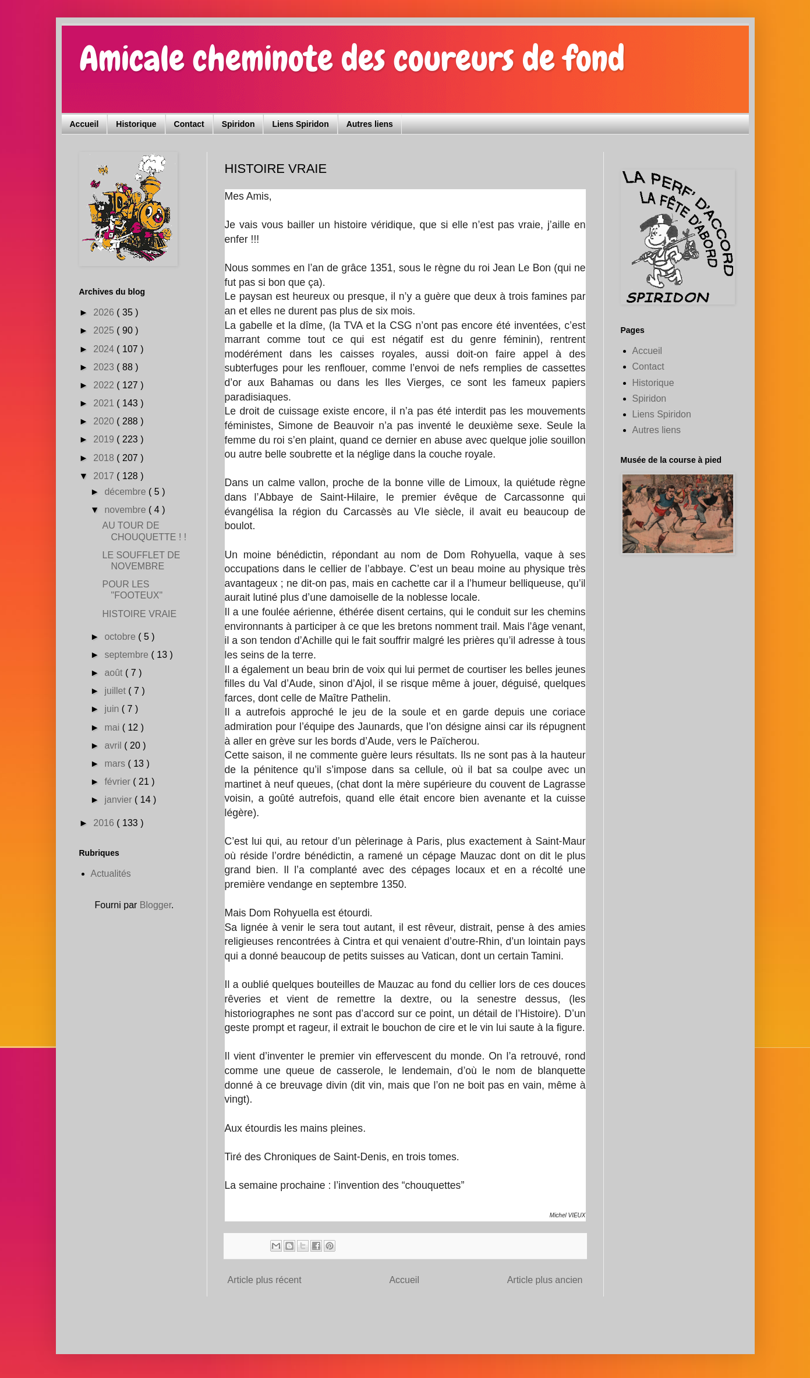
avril (114, 745)
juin (112, 709)
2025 (104, 330)
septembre (127, 655)
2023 (104, 367)
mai (113, 727)
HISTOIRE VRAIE (139, 614)
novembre (126, 510)
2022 (104, 385)
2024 (104, 349)
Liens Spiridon (300, 124)
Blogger (155, 905)
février (118, 782)
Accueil (84, 124)
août (114, 673)
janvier (119, 800)
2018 (104, 458)
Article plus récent (265, 1280)
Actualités (111, 873)
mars (116, 763)
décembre (126, 492)
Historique (136, 124)
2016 (104, 823)
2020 (104, 421)
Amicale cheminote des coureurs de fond (352, 58)
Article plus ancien (545, 1280)
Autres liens (369, 124)
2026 (104, 312)
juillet (116, 691)
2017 (104, 476)
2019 (104, 439)
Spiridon (238, 124)
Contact (189, 124)
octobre (121, 637)
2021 (104, 403)
